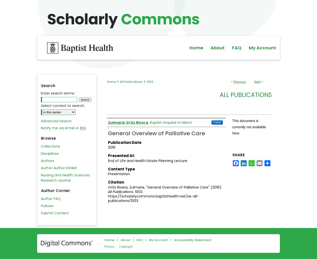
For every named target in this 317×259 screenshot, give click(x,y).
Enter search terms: (58, 93)
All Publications (131, 82)
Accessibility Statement (192, 240)
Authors (47, 160)
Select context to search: (63, 105)
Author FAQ (50, 198)
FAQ (139, 240)
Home (111, 82)
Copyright (126, 247)
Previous (240, 82)
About (125, 240)
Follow (217, 122)
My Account (158, 240)
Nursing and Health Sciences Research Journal (65, 178)
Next (257, 82)
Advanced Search (56, 121)
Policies (47, 205)
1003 (150, 82)
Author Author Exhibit (59, 167)
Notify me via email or (63, 128)
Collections (50, 146)
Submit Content (55, 213)
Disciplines (50, 153)
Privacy (109, 247)
